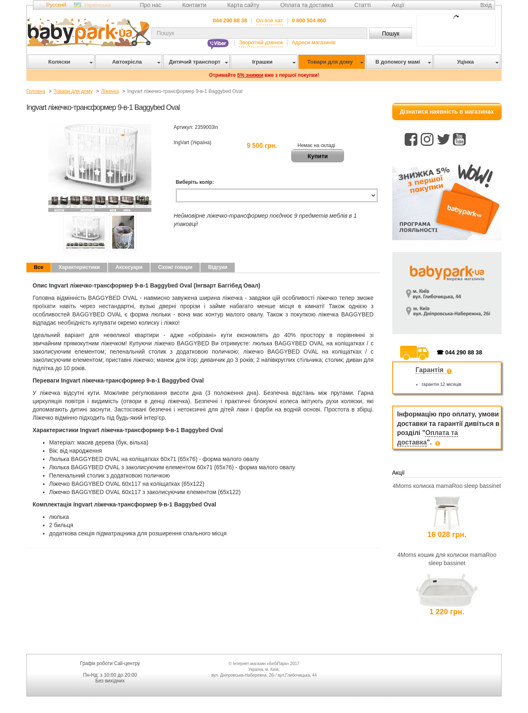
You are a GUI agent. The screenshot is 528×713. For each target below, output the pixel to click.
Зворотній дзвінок (261, 42)
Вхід (486, 5)
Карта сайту (243, 5)
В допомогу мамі (401, 62)
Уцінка (476, 62)
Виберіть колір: (195, 182)
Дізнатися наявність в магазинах (447, 111)
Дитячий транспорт (197, 62)
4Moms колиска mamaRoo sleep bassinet (447, 485)
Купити (318, 156)
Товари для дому (334, 62)
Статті (362, 5)
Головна (35, 91)
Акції (398, 5)
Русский (56, 5)
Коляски (69, 62)
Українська (97, 5)
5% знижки (250, 75)
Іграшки (272, 62)
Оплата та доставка (306, 5)
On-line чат (269, 20)
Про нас (150, 5)
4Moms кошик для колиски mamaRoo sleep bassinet (446, 558)
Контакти (194, 5)
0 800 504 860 (309, 20)
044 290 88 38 (230, 20)
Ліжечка (110, 91)
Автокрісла (135, 62)
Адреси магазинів (313, 42)
